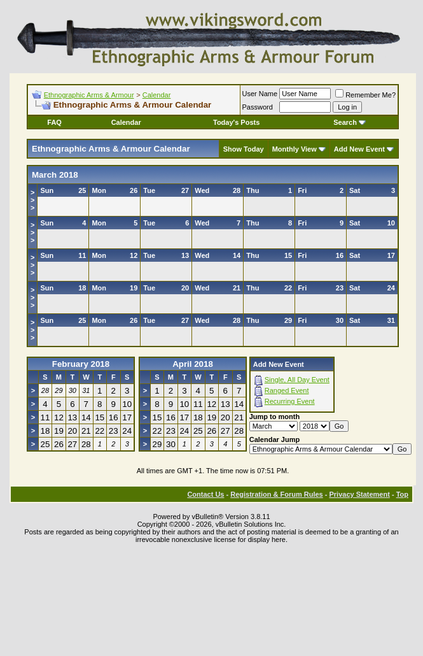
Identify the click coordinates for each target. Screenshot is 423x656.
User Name (260, 93)
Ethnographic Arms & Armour (89, 95)
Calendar (156, 95)
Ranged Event (287, 390)
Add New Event (359, 149)
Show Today (243, 149)
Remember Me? (365, 95)
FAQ (54, 122)
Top (402, 494)
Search (349, 122)
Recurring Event (290, 401)
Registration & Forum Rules (276, 494)
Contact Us (205, 494)
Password (257, 107)
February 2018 (80, 364)
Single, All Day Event (297, 379)
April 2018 (192, 364)
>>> (32, 200)
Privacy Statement (359, 494)
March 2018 (55, 175)
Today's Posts (236, 122)
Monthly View (294, 149)
